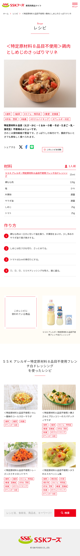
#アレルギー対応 (61, 119)
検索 (65, 513)
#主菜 (62, 479)
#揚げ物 (46, 482)
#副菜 (17, 113)
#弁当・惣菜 (11, 119)
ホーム (6, 13)
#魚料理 (54, 479)
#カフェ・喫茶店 (32, 113)
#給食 (24, 119)
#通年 (8, 113)
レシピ (15, 13)
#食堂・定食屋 (51, 113)
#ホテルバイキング (40, 119)
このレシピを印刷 (52, 149)
